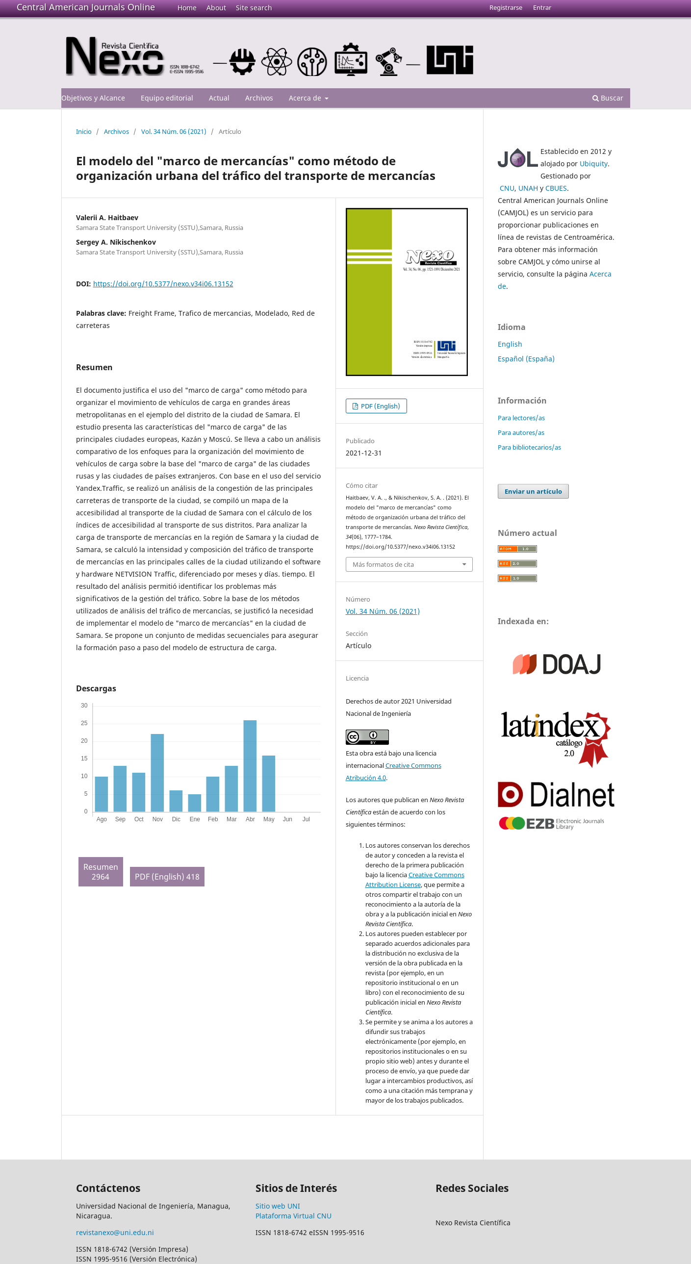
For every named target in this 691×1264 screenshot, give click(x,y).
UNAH (528, 188)
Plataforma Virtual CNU (294, 1215)
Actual (219, 97)
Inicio (84, 131)
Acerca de (306, 97)
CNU (507, 188)
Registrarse (505, 7)
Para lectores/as (521, 417)
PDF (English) (379, 406)
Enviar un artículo (533, 491)
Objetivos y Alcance (93, 97)
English (510, 344)
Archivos (259, 97)
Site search (254, 7)
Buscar (607, 97)
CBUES (556, 188)
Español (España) (526, 358)
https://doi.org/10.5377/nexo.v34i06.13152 (163, 283)
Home (187, 7)
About (216, 7)
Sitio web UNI (278, 1206)
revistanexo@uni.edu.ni (115, 1232)
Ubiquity (594, 163)
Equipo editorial (167, 97)
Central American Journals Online (86, 7)
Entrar (542, 7)
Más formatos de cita (383, 564)
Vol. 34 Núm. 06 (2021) (173, 131)
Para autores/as (521, 432)
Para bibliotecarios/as (529, 447)
